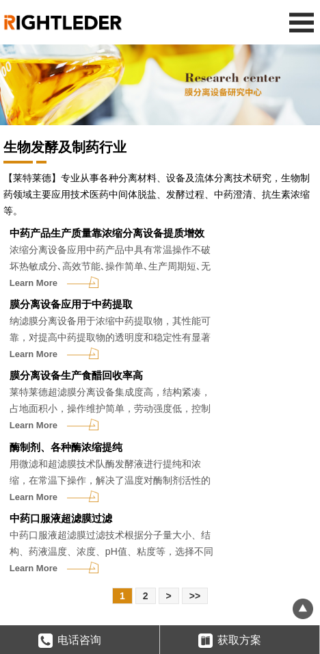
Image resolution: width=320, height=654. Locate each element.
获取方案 (229, 642)
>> (194, 595)
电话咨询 (69, 642)
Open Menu (301, 22)
